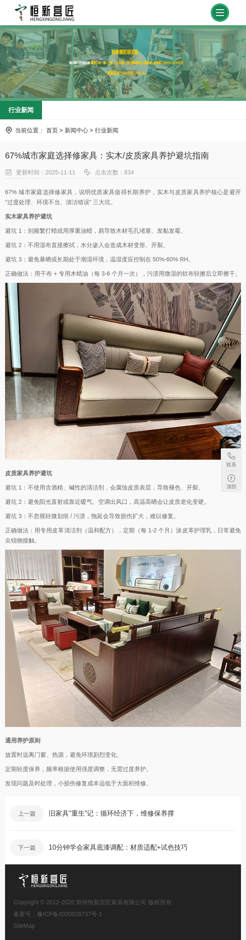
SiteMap (24, 925)
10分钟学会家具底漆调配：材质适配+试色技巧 (118, 847)
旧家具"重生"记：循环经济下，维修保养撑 (111, 813)
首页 (52, 130)
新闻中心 (76, 130)
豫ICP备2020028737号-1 (69, 914)
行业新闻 (21, 109)
